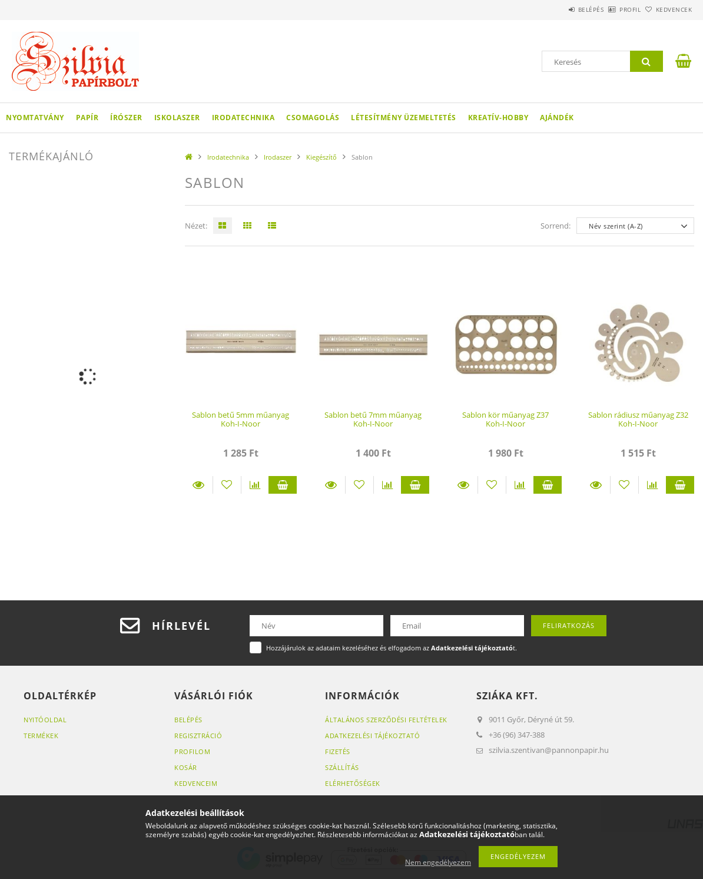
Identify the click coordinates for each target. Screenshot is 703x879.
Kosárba (282, 485)
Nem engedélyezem (438, 862)
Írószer (126, 118)
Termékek (41, 735)
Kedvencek (667, 9)
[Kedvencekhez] (227, 485)
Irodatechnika (243, 118)
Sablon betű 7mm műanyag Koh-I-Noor (373, 419)
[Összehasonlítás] (255, 485)
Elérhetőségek (352, 783)
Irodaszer (277, 157)
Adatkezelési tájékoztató (372, 735)
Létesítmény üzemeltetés (403, 118)
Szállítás (342, 767)
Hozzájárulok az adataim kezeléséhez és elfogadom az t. (391, 647)
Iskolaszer (177, 118)
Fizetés (337, 751)
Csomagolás (312, 118)
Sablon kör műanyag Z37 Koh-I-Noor (505, 419)
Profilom (192, 751)
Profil (610, 9)
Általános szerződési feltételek (386, 719)
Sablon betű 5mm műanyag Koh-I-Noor (240, 419)
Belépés (558, 9)
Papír (87, 118)
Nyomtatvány (35, 118)
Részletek (199, 485)
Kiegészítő (321, 157)
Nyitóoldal (45, 719)
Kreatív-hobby (498, 118)
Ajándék (557, 118)
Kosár (185, 767)
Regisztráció (198, 735)
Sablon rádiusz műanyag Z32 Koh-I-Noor (638, 419)
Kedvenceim (195, 783)
